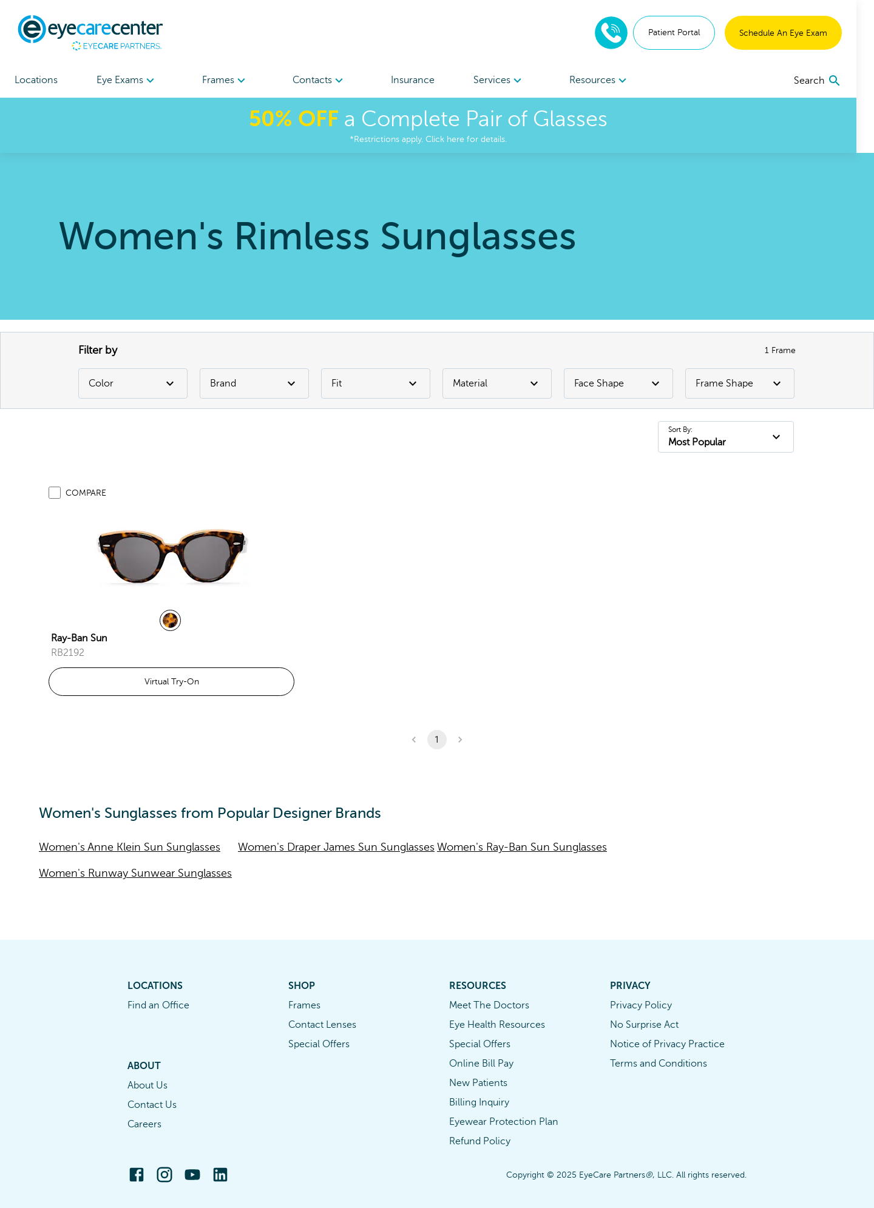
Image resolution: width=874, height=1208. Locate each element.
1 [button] (437, 739)
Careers (144, 1124)
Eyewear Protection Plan (503, 1121)
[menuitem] (129, 80)
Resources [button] (613, 80)
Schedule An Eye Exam (801, 33)
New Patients (478, 1083)
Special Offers (319, 1044)
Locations (36, 80)
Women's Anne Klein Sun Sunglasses (129, 847)
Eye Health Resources (497, 1024)
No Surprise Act (644, 1024)
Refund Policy (479, 1141)
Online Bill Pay (481, 1063)
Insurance (422, 80)
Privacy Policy (641, 1005)
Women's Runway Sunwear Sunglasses (135, 873)
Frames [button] (229, 80)
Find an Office (158, 1005)
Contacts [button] (326, 80)
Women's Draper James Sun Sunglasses (336, 847)
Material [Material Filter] (497, 383)
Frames (304, 1005)
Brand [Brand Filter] (254, 383)
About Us (147, 1085)
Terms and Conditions (658, 1063)
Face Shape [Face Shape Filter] (618, 383)
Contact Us (152, 1104)
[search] (835, 80)
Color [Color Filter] (133, 383)
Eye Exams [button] (129, 80)
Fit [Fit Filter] (375, 383)
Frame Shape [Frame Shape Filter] (740, 383)
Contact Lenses (322, 1024)
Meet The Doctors (489, 1005)
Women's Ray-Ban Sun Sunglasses (522, 847)
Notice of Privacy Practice (667, 1044)
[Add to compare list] (55, 493)
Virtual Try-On (171, 681)
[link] (172, 556)
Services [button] (511, 80)
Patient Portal (691, 32)
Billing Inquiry (479, 1102)
